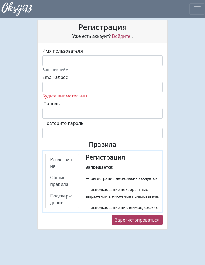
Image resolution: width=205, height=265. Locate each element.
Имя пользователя (62, 51)
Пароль (51, 104)
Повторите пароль (63, 123)
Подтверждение (61, 199)
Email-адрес (55, 77)
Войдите (121, 36)
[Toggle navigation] (197, 9)
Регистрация (61, 162)
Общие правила (59, 181)
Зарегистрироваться (137, 220)
